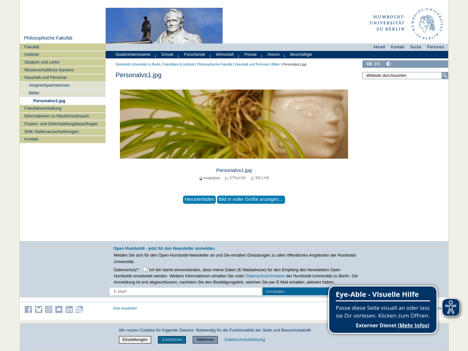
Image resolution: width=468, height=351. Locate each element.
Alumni (273, 54)
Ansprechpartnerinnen (49, 85)
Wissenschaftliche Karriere (48, 69)
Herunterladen (199, 199)
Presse (250, 54)
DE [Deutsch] (369, 63)
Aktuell (379, 47)
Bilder (34, 93)
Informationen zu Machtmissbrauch (56, 116)
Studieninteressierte (132, 54)
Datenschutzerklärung (245, 339)
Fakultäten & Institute (178, 64)
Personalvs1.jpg (49, 100)
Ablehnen (205, 339)
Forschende (194, 54)
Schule (167, 54)
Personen (435, 47)
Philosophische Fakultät (48, 38)
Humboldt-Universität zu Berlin (138, 64)
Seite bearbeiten (125, 308)
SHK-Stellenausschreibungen (51, 131)
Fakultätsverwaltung (42, 108)
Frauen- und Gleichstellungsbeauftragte (61, 123)
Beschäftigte (301, 54)
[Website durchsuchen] (405, 75)
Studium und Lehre (41, 62)
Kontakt (31, 139)
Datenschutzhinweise (265, 275)
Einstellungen (135, 339)
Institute (31, 54)
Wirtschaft (225, 54)
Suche (416, 47)
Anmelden (275, 291)
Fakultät (31, 46)
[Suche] (445, 75)
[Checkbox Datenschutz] (145, 269)
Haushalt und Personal (45, 77)
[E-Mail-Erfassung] (186, 291)
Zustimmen (172, 339)
